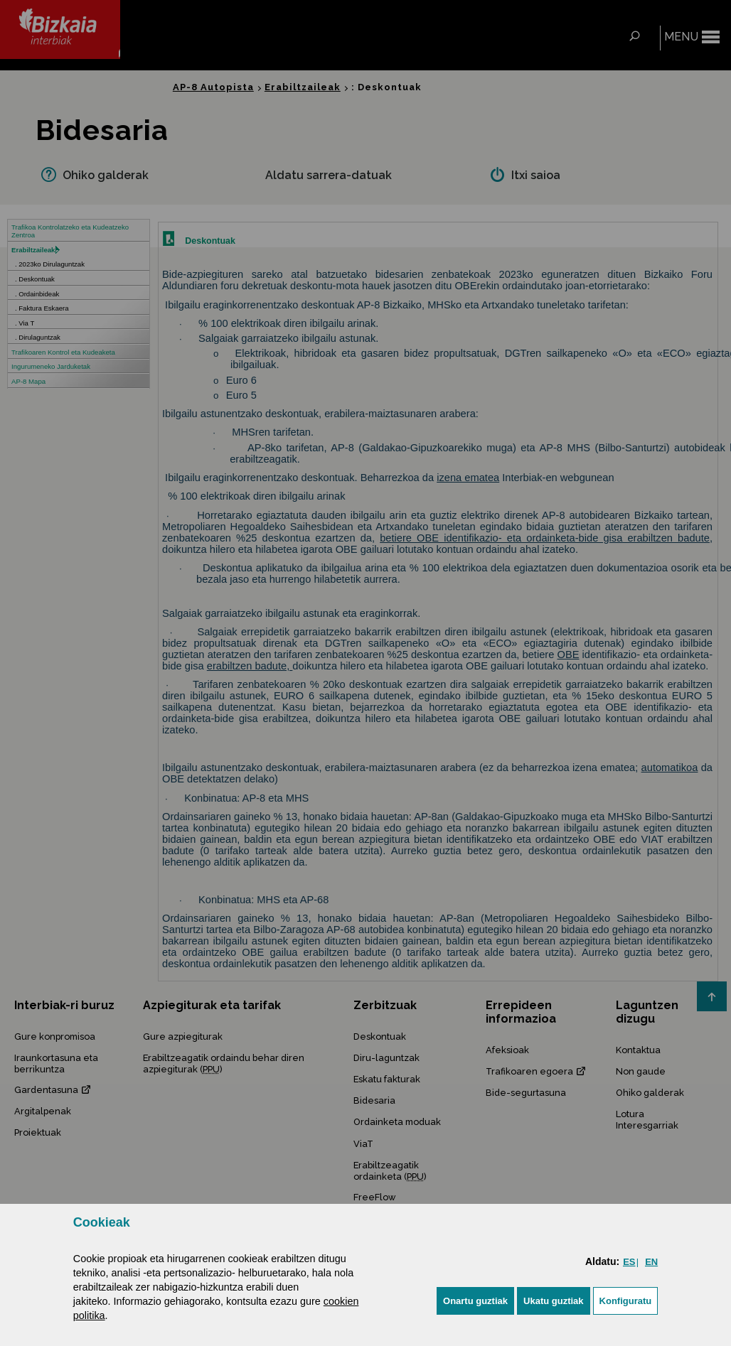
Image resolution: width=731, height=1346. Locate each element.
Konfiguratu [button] (625, 1301)
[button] (475, 1301)
